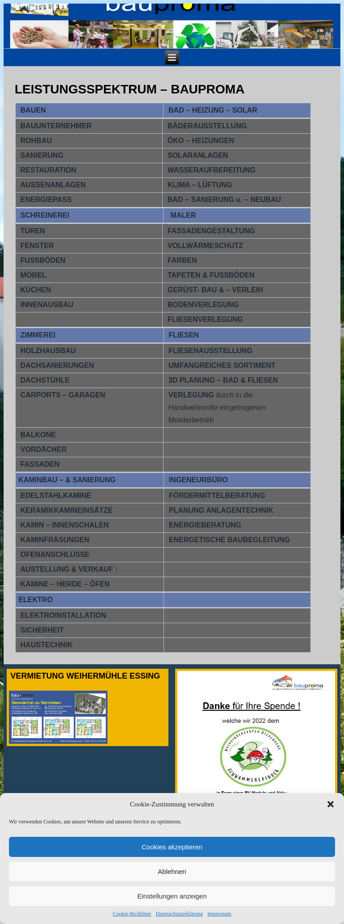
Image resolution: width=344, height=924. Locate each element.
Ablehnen (172, 880)
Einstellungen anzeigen (171, 905)
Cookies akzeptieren (172, 856)
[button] (330, 813)
